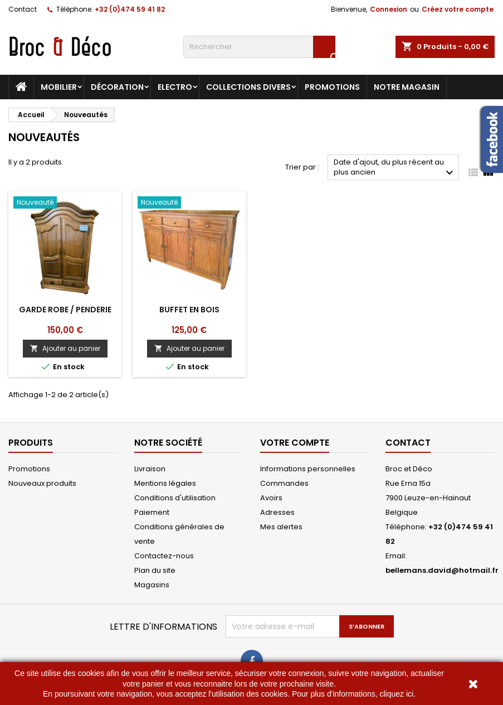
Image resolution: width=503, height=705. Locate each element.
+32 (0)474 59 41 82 (130, 9)
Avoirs (271, 497)
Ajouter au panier (65, 348)
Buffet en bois (189, 309)
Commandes (284, 483)
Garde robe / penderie (65, 309)
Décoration (117, 87)
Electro (175, 87)
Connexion (388, 9)
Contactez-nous (164, 556)
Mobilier (59, 87)
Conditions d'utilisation (175, 497)
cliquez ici (396, 693)
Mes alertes (281, 526)
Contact (22, 9)
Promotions (332, 87)
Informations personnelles (307, 468)
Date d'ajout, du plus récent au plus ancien (395, 168)
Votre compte (294, 442)
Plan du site (154, 570)
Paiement (151, 512)
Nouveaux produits (42, 483)
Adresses (277, 512)
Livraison (149, 468)
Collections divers (248, 87)
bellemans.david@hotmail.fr (442, 570)
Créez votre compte (458, 9)
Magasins (151, 585)
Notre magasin (406, 87)
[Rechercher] (259, 47)
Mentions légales (165, 483)
